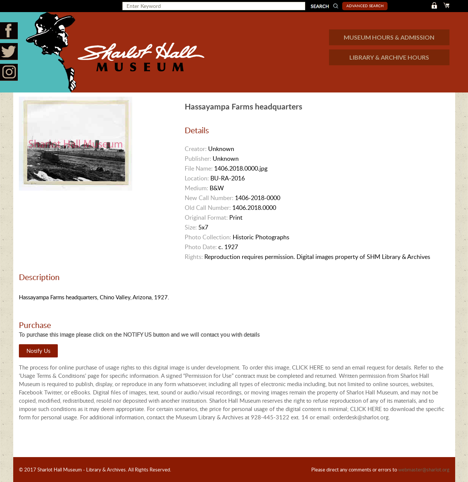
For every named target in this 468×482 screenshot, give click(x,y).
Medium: (196, 188)
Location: (197, 178)
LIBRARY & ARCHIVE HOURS (389, 57)
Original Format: (206, 217)
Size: (191, 227)
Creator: (196, 149)
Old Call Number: (208, 207)
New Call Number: (209, 198)
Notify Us (38, 350)
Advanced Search (365, 5)
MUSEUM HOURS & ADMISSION (389, 37)
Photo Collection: (208, 237)
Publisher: (198, 158)
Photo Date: (201, 247)
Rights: (194, 257)
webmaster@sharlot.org (423, 469)
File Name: (199, 168)
